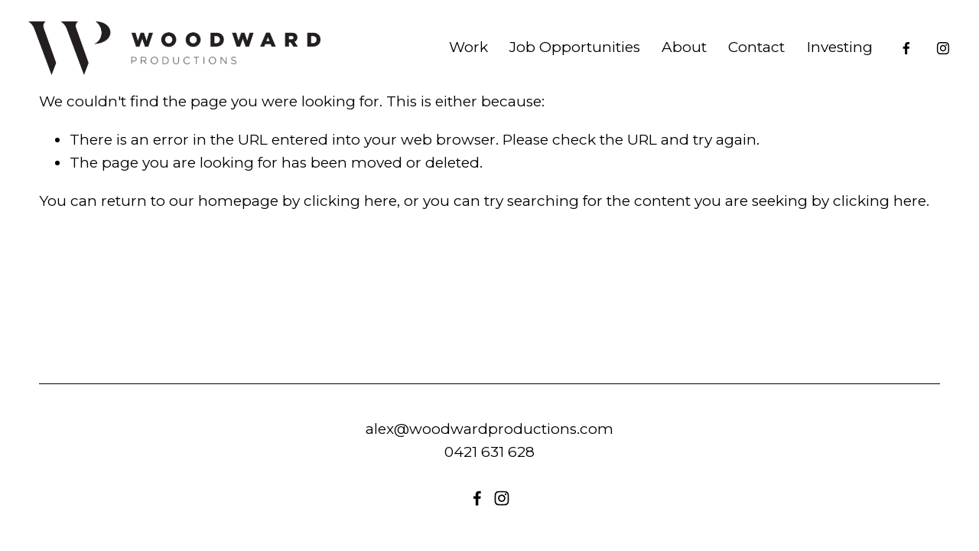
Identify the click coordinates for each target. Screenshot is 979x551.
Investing (828, 55)
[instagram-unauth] (932, 56)
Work (456, 55)
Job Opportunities (564, 55)
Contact (745, 55)
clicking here (350, 201)
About (673, 55)
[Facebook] (895, 56)
